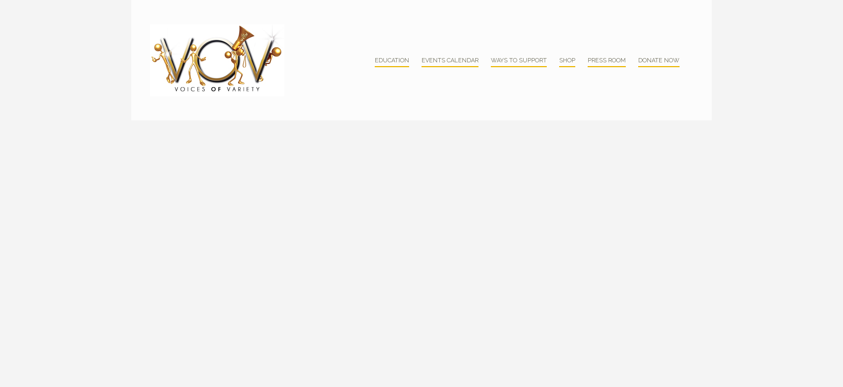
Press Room (607, 60)
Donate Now (659, 60)
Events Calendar (450, 60)
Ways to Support (519, 60)
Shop (567, 60)
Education (392, 60)
